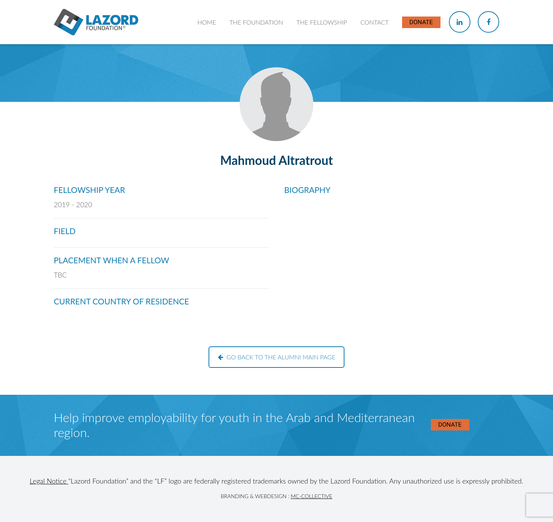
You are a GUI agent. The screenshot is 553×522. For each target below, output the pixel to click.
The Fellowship (321, 22)
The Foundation (256, 22)
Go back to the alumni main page (277, 357)
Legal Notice (49, 481)
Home (206, 22)
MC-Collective (311, 496)
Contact (374, 22)
